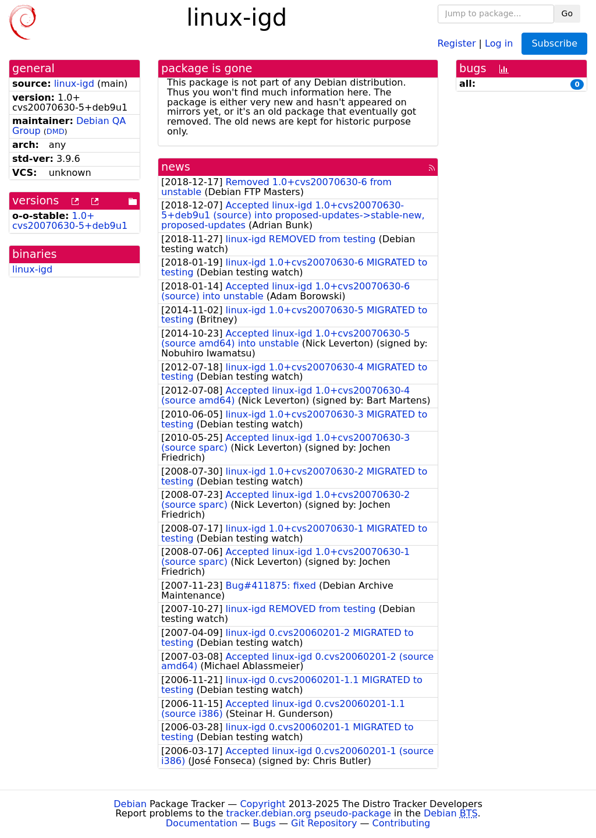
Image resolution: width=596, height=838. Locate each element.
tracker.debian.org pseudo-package (308, 813)
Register (457, 42)
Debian (130, 803)
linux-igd (74, 83)
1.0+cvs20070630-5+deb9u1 (69, 220)
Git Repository (324, 823)
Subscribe (554, 43)
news (175, 167)
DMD (56, 131)
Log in (499, 42)
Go (567, 13)
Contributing (401, 823)
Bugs (264, 823)
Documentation (201, 823)
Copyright (262, 803)
